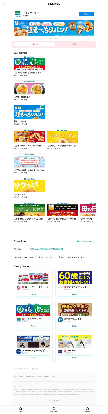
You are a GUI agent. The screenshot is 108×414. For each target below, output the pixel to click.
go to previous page (4, 4)
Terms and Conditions (42, 376)
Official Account (86, 241)
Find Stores (54, 411)
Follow (86, 14)
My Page (87, 411)
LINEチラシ (54, 4)
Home (20, 411)
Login (53, 376)
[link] (18, 14)
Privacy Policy (30, 376)
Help (21, 376)
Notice (16, 376)
